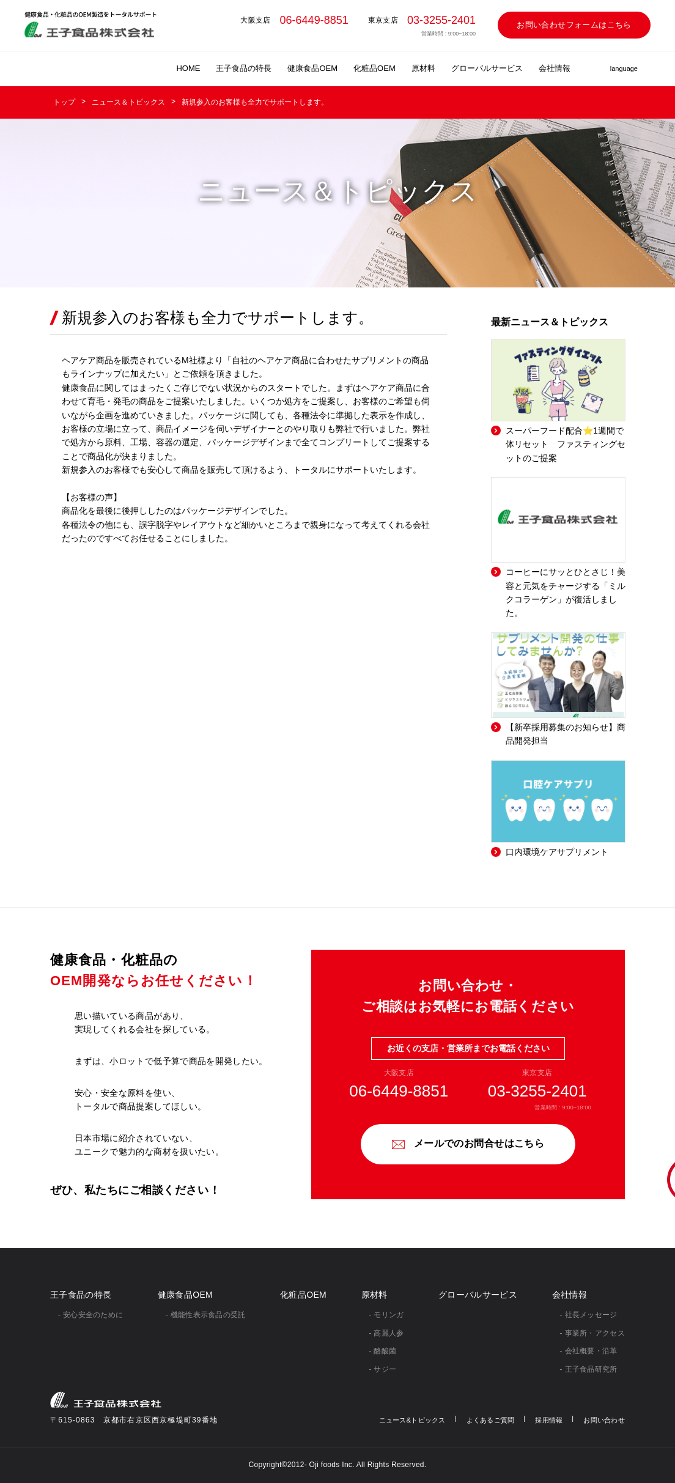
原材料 (423, 68)
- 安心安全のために (90, 1315)
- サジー (383, 1369)
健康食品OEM (312, 68)
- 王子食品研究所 (589, 1369)
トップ (64, 102)
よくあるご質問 (491, 1420)
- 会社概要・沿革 (589, 1351)
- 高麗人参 (386, 1333)
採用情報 (548, 1420)
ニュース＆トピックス (128, 102)
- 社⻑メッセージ (589, 1315)
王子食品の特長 (243, 68)
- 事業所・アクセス (592, 1333)
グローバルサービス (487, 68)
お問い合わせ (604, 1420)
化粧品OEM (374, 68)
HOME (188, 68)
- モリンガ (386, 1315)
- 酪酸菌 (383, 1351)
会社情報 (554, 68)
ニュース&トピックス (412, 1420)
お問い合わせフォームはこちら (574, 24)
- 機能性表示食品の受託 (206, 1315)
